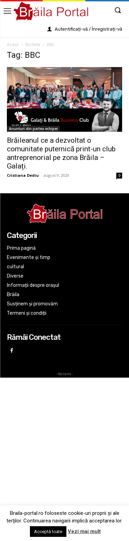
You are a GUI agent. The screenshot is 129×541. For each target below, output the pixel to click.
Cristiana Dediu (23, 175)
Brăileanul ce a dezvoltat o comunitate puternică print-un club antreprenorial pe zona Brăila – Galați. (61, 153)
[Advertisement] (64, 445)
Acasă (13, 44)
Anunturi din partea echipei (33, 128)
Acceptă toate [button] (48, 531)
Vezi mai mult (84, 531)
